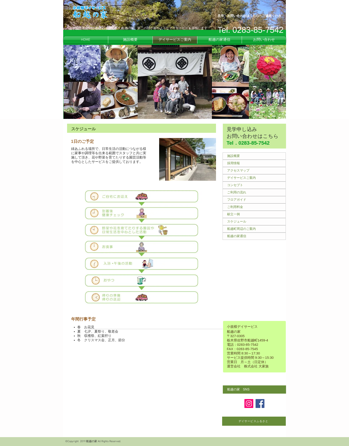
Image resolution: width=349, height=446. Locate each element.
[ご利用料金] (254, 207)
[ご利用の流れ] (254, 192)
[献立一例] (254, 214)
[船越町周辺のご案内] (254, 229)
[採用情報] (254, 163)
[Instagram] (248, 403)
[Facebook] (260, 403)
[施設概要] (254, 156)
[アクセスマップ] (254, 170)
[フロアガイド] (254, 199)
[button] (254, 389)
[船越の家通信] (254, 236)
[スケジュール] (254, 221)
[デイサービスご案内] (254, 178)
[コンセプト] (254, 185)
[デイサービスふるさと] (254, 421)
